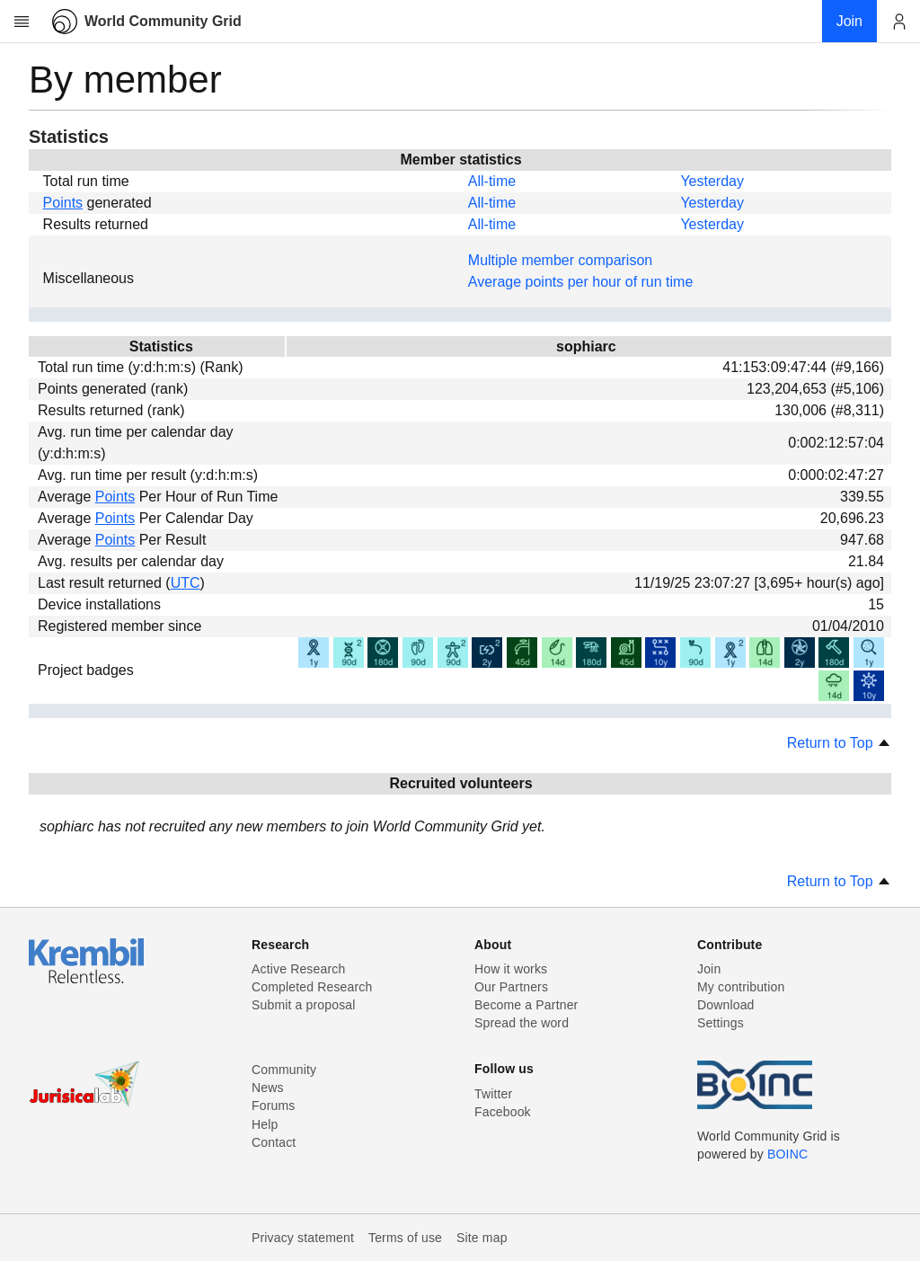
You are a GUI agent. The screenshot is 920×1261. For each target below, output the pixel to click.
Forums (273, 1105)
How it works (510, 969)
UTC (185, 583)
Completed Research (312, 987)
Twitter (493, 1094)
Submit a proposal (304, 1005)
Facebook (502, 1112)
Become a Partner (526, 1005)
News (268, 1087)
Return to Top (839, 742)
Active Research (298, 969)
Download (726, 1005)
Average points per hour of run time (581, 281)
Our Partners (511, 987)
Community (284, 1069)
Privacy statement (303, 1237)
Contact (274, 1142)
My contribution (740, 987)
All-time (492, 181)
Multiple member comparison (560, 260)
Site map (482, 1237)
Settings (720, 1023)
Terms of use (405, 1237)
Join (709, 969)
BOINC (787, 1154)
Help (265, 1124)
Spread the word (521, 1023)
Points (63, 202)
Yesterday (712, 181)
